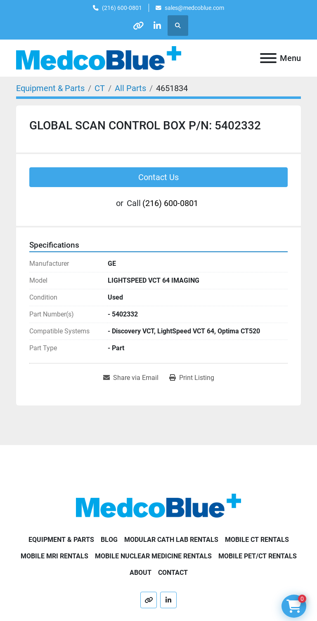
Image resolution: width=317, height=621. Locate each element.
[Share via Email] (131, 378)
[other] (137, 25)
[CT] (100, 88)
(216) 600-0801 (122, 8)
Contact (173, 572)
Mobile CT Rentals (257, 540)
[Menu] (268, 58)
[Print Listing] (192, 378)
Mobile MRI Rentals (54, 556)
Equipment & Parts (61, 540)
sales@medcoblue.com (194, 8)
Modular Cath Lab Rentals (171, 540)
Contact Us (158, 177)
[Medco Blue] (158, 505)
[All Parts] (130, 88)
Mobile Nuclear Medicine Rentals (153, 556)
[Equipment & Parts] (50, 88)
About (140, 572)
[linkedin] (158, 25)
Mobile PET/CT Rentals (257, 556)
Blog (109, 540)
